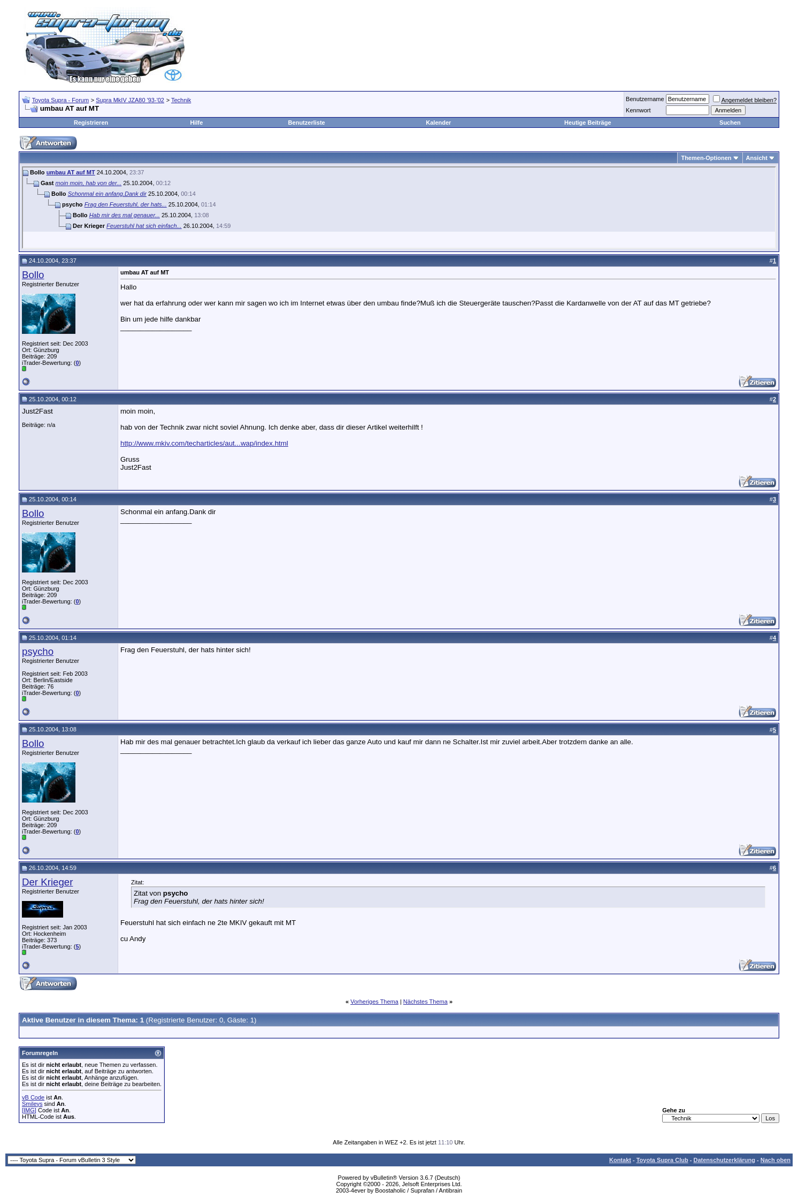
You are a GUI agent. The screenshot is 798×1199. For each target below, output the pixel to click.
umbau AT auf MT (71, 172)
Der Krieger (47, 882)
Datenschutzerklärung (724, 1160)
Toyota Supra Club (662, 1160)
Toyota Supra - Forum (60, 100)
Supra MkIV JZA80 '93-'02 (130, 100)
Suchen (730, 122)
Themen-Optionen (706, 158)
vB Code (33, 1097)
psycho (37, 651)
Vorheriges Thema (374, 1001)
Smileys (32, 1104)
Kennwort (638, 110)
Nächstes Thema (425, 1001)
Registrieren (91, 122)
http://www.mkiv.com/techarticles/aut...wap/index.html (204, 443)
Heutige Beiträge (587, 122)
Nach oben (776, 1160)
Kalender (438, 122)
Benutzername (645, 99)
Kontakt (620, 1160)
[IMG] (29, 1110)
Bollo (33, 274)
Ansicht (757, 158)
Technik (181, 100)
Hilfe (196, 122)
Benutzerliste (306, 122)
